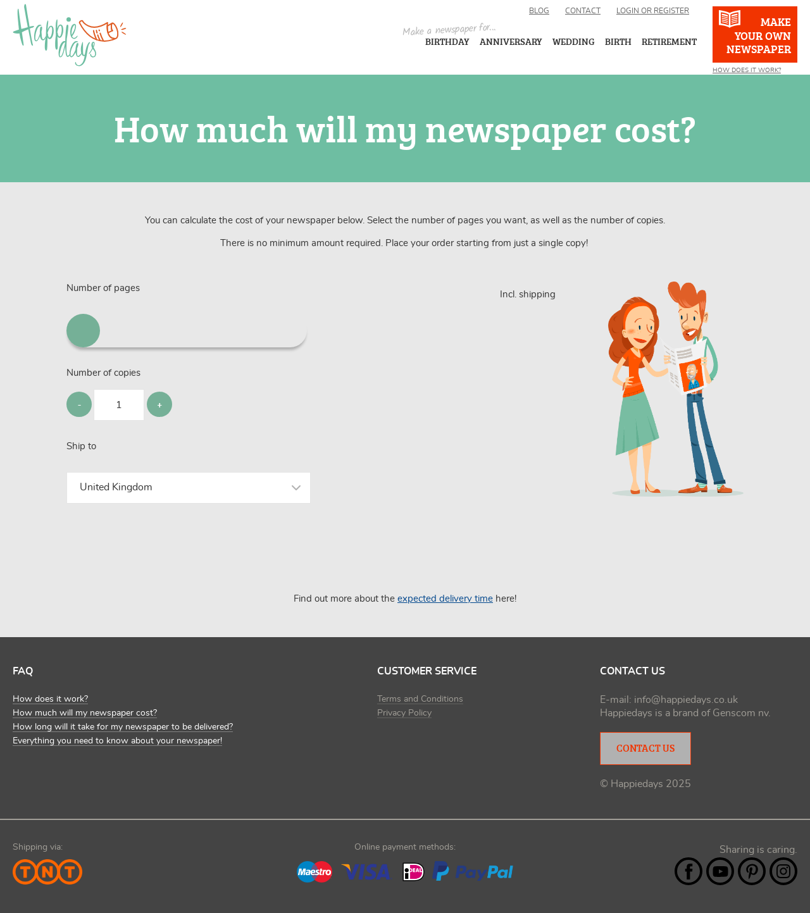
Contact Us (645, 748)
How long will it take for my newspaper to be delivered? (123, 727)
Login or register (652, 11)
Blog (539, 11)
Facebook (688, 871)
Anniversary (511, 41)
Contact (583, 11)
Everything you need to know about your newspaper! (117, 740)
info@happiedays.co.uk (686, 700)
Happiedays (70, 35)
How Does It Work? (747, 70)
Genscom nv (740, 713)
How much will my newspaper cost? (85, 713)
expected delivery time (445, 599)
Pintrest (752, 871)
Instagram (783, 871)
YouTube (720, 871)
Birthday (447, 41)
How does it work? (50, 699)
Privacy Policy (404, 713)
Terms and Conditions (420, 699)
